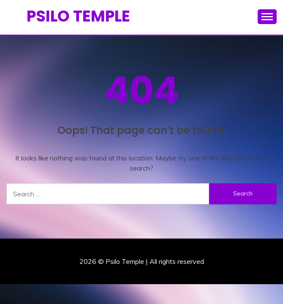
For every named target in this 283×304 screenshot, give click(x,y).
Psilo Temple (78, 16)
